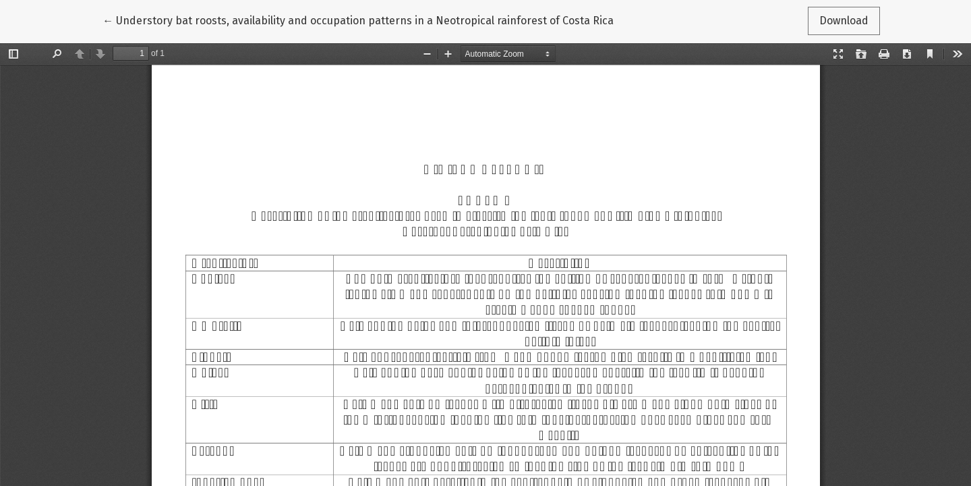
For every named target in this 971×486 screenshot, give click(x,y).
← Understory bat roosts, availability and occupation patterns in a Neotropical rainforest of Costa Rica (358, 19)
